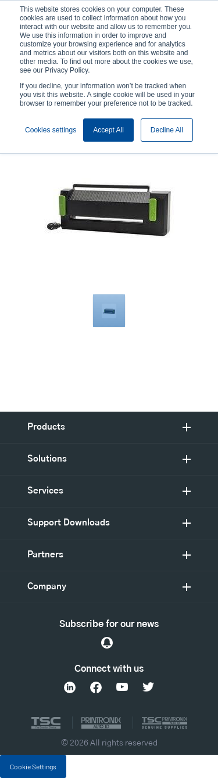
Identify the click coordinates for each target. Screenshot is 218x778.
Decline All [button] (167, 130)
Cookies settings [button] (50, 130)
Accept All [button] (108, 130)
